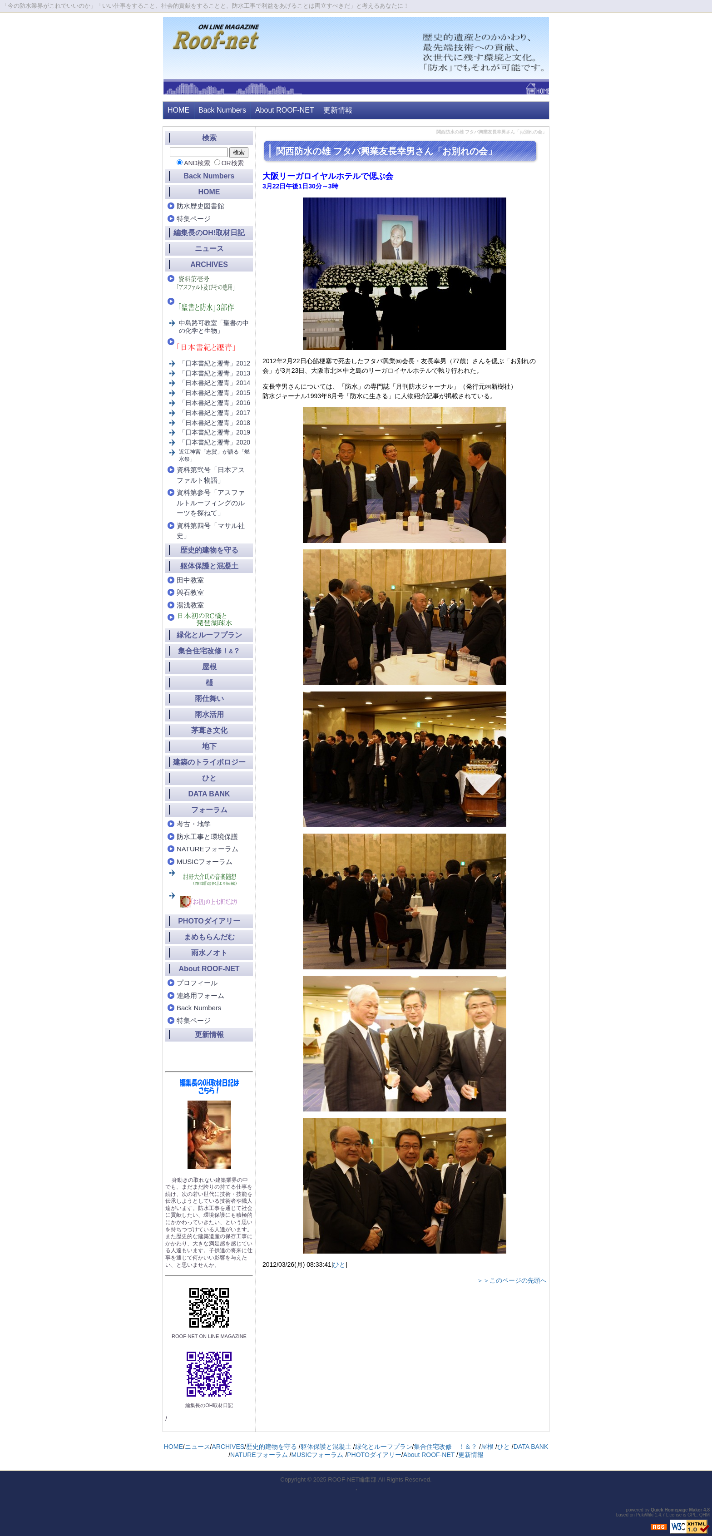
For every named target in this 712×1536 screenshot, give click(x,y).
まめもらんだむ (209, 937)
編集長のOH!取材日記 (209, 233)
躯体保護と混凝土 (209, 566)
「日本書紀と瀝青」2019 (214, 432)
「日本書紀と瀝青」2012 (214, 363)
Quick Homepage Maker (676, 1509)
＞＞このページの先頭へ (512, 1280)
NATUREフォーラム (207, 849)
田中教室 (190, 580)
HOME (178, 110)
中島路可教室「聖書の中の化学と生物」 (214, 326)
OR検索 (233, 163)
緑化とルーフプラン (209, 635)
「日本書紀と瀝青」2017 (214, 412)
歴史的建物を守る (209, 550)
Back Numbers (222, 110)
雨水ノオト (209, 953)
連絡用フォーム (200, 995)
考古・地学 (194, 824)
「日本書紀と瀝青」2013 (214, 373)
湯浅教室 (190, 605)
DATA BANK (209, 794)
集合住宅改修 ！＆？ (445, 1446)
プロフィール (197, 983)
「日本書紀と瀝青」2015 (214, 392)
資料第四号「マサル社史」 (211, 531)
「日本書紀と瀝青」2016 (214, 402)
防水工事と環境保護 (207, 836)
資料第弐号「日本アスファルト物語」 (211, 475)
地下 (209, 746)
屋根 (209, 667)
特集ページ (194, 218)
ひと (339, 1264)
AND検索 (197, 163)
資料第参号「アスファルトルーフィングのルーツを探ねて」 (211, 503)
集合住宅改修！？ (209, 651)
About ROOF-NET (284, 110)
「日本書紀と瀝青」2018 (214, 422)
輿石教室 (190, 592)
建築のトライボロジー (209, 762)
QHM (704, 1514)
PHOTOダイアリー (209, 921)
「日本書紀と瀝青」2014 (214, 382)
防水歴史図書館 (200, 206)
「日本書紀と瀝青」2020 (214, 442)
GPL (692, 1514)
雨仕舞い (209, 698)
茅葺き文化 (209, 730)
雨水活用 (209, 714)
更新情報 (337, 110)
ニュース (209, 248)
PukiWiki (644, 1514)
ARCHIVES (209, 264)
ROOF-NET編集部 (352, 1479)
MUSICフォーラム (204, 861)
